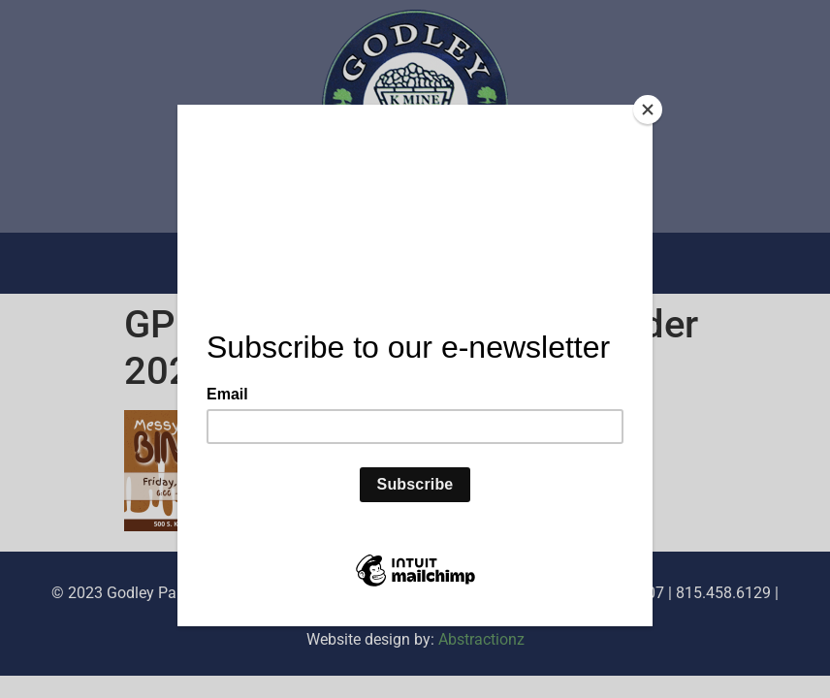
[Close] (647, 109)
